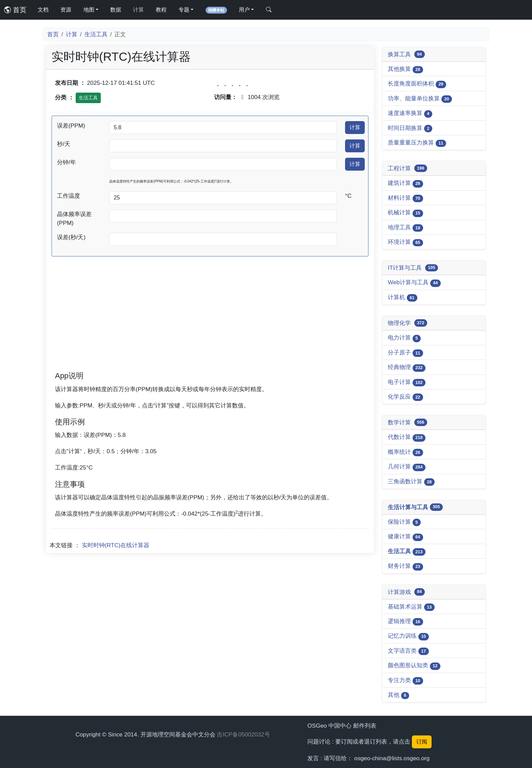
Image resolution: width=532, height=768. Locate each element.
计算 (138, 10)
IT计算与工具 (413, 268)
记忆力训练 (408, 636)
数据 (115, 10)
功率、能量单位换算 (420, 99)
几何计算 (406, 467)
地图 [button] (88, 10)
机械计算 (405, 213)
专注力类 (405, 681)
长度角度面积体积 (417, 84)
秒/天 (63, 143)
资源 (65, 10)
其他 (398, 695)
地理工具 (405, 228)
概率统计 (405, 452)
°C (348, 195)
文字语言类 (408, 651)
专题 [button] (183, 10)
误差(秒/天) (71, 237)
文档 (43, 10)
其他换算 (405, 69)
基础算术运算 (411, 607)
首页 (15, 10)
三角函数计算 (411, 482)
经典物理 (406, 367)
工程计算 (407, 168)
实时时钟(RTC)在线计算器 (115, 545)
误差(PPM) (71, 125)
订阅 (421, 742)
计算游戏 (406, 592)
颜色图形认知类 (414, 666)
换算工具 (406, 54)
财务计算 (405, 566)
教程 (161, 10)
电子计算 (406, 382)
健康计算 (405, 537)
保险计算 (404, 522)
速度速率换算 (410, 113)
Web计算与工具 (414, 283)
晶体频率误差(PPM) (74, 218)
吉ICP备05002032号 (243, 734)
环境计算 (405, 242)
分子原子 (405, 353)
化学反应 (405, 397)
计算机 (402, 298)
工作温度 (68, 195)
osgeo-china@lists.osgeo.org (392, 758)
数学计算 (407, 422)
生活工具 (96, 34)
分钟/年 (66, 162)
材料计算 (405, 198)
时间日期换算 (410, 128)
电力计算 (404, 338)
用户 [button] (244, 10)
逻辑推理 (405, 622)
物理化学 (407, 323)
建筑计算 (405, 183)
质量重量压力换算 (417, 143)
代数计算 (406, 437)
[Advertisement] (210, 322)
